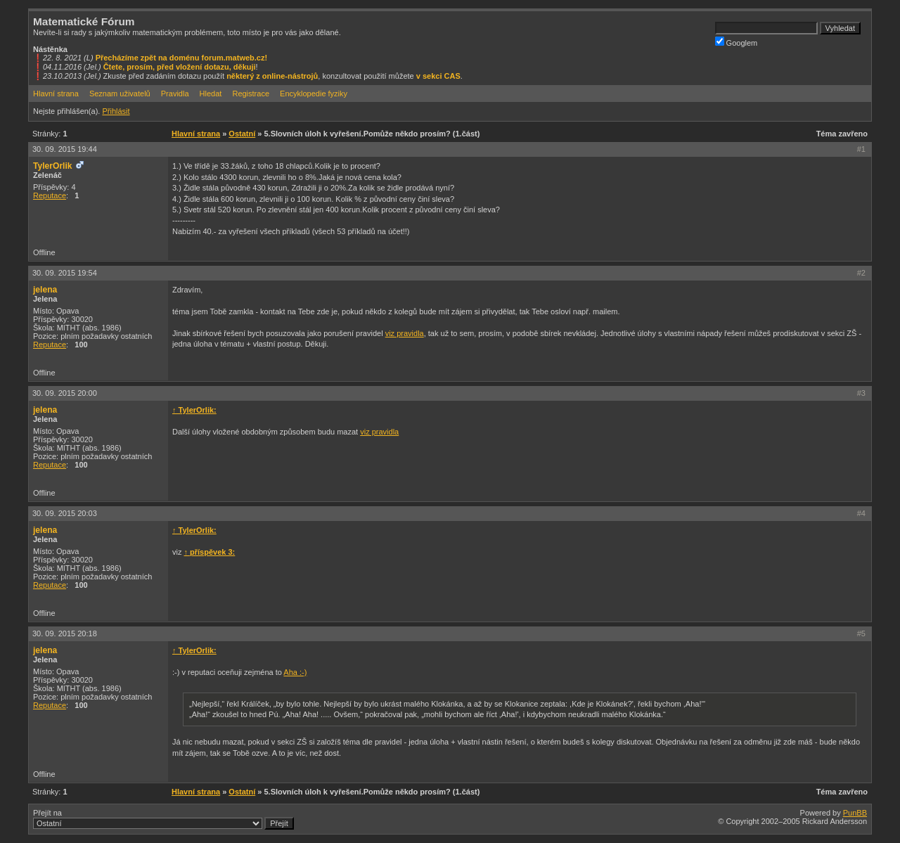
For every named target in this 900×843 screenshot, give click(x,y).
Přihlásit (115, 111)
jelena (45, 290)
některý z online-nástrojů (272, 76)
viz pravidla (404, 333)
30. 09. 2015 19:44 (64, 149)
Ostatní (242, 133)
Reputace (49, 195)
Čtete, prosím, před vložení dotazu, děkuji (179, 67)
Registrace (250, 93)
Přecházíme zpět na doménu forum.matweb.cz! (182, 57)
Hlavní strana (56, 93)
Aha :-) (295, 672)
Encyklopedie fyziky (313, 93)
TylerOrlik (52, 166)
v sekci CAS (438, 76)
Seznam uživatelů (119, 93)
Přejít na (163, 819)
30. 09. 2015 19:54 (64, 273)
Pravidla (175, 93)
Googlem (736, 42)
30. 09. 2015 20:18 (64, 633)
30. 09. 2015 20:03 (64, 513)
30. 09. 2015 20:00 (64, 393)
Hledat (211, 93)
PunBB (855, 813)
